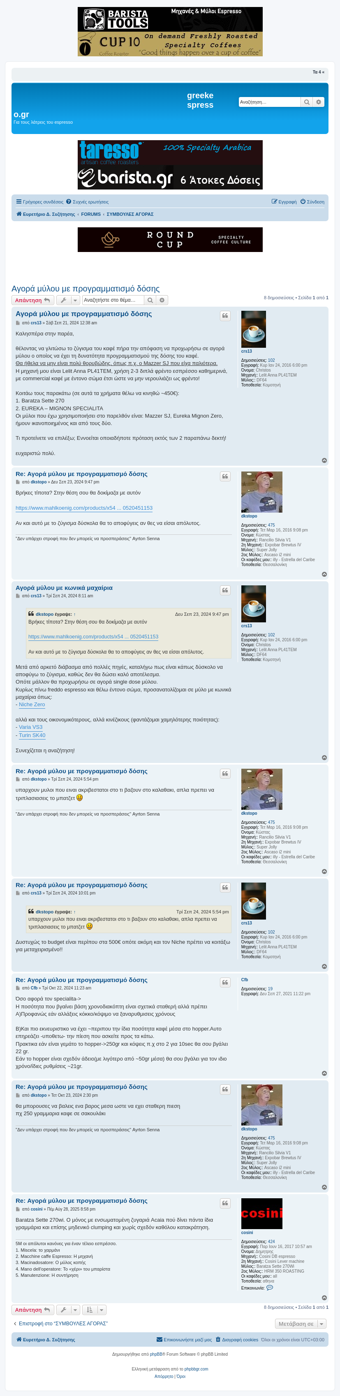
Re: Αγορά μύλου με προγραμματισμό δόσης (82, 473)
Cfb (244, 980)
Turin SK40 (32, 735)
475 (271, 525)
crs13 (246, 351)
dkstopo (249, 516)
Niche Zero (32, 704)
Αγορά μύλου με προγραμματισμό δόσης (86, 288)
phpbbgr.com (196, 1369)
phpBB (156, 1354)
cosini (247, 1232)
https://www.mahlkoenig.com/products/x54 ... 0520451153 (84, 508)
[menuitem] (87, 202)
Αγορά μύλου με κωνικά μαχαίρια (64, 587)
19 (270, 989)
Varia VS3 (31, 727)
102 (271, 360)
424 (271, 1241)
